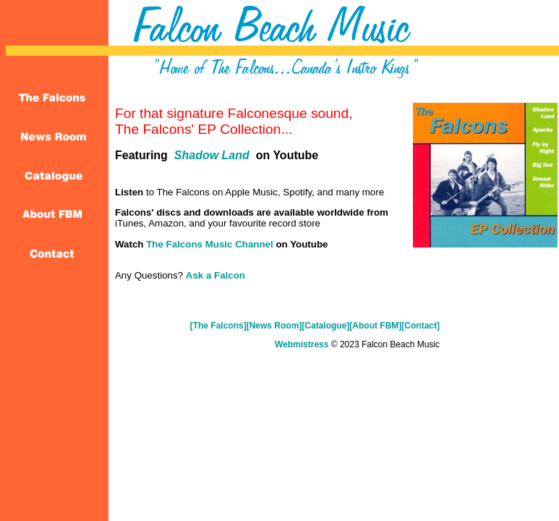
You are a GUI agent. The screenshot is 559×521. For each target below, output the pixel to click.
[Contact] (420, 326)
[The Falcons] (218, 326)
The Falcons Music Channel (211, 244)
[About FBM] (375, 326)
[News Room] (274, 326)
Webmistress (301, 344)
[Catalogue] (325, 326)
